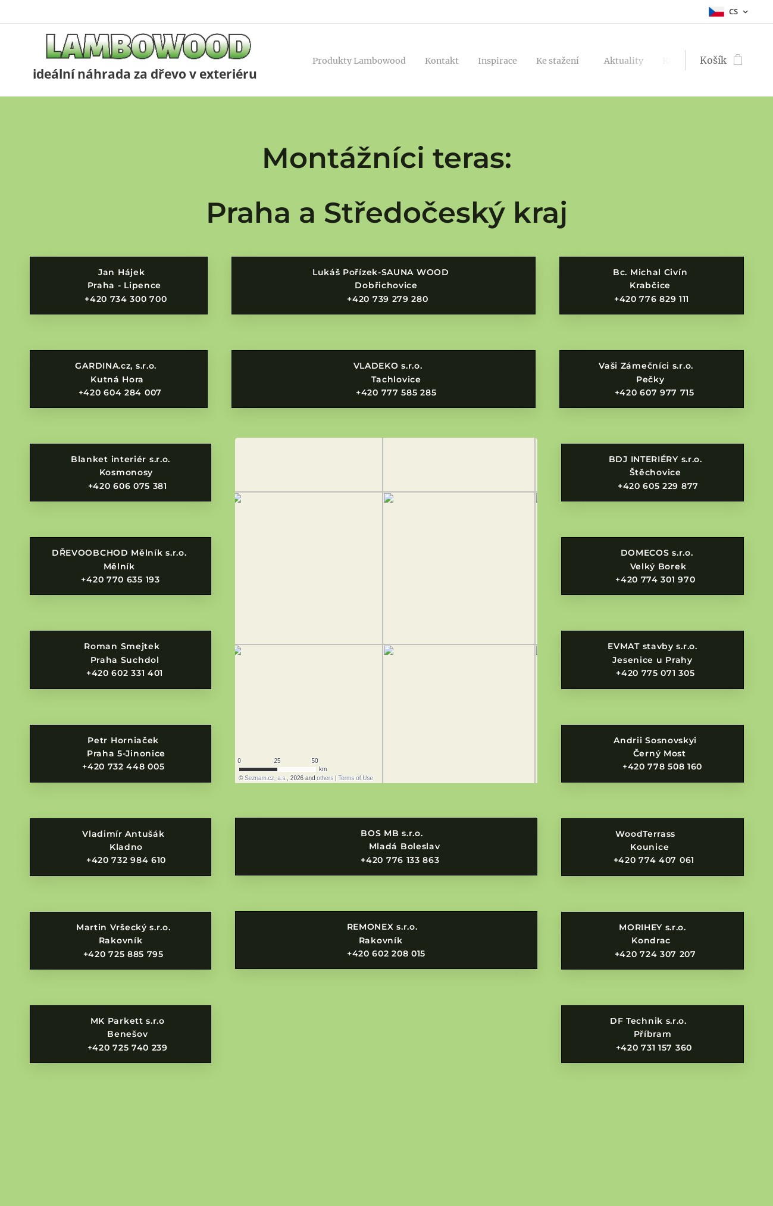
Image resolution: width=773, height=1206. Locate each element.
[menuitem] (367, 60)
